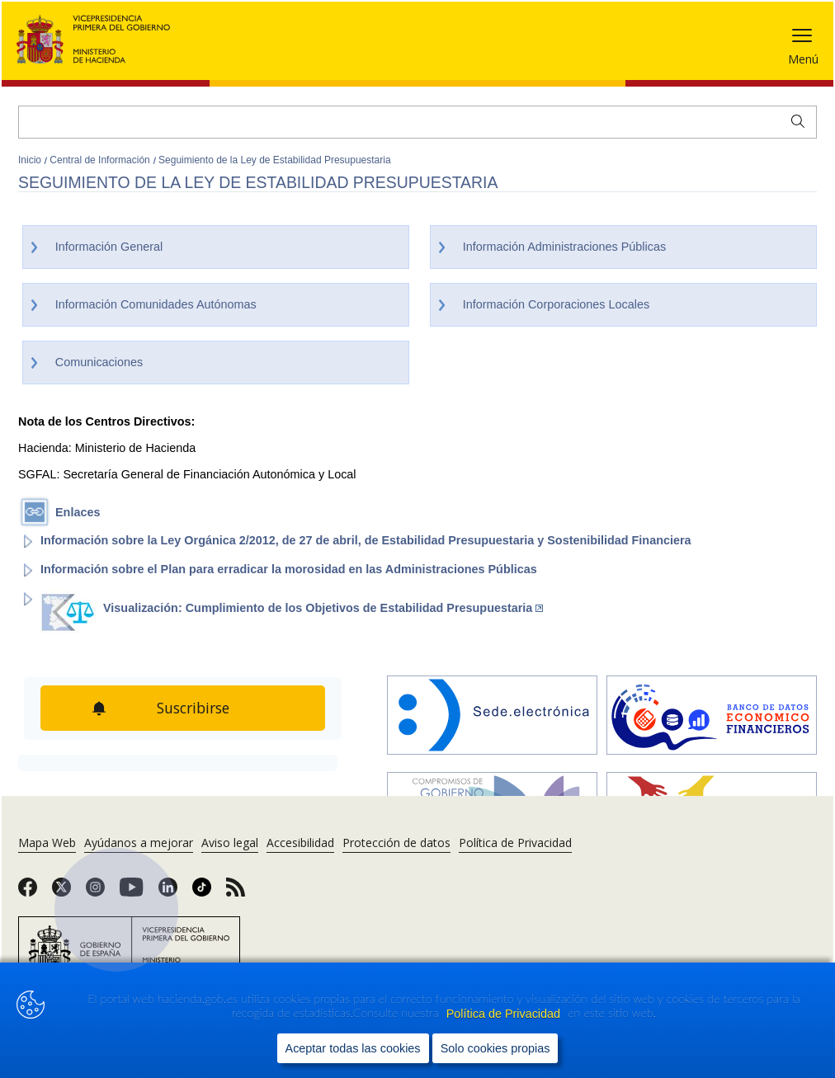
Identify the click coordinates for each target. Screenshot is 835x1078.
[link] (27, 892)
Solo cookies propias (495, 1048)
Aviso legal (229, 842)
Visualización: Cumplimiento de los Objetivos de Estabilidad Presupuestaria (323, 607)
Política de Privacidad (505, 1013)
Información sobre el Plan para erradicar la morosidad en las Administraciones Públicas (288, 569)
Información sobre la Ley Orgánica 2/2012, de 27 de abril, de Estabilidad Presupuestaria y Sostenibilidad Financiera (365, 540)
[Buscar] (417, 122)
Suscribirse (193, 708)
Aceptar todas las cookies (353, 1048)
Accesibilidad (300, 842)
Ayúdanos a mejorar (138, 842)
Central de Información (101, 160)
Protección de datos (396, 842)
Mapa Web (47, 842)
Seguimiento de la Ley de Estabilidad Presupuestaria (274, 160)
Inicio (31, 160)
